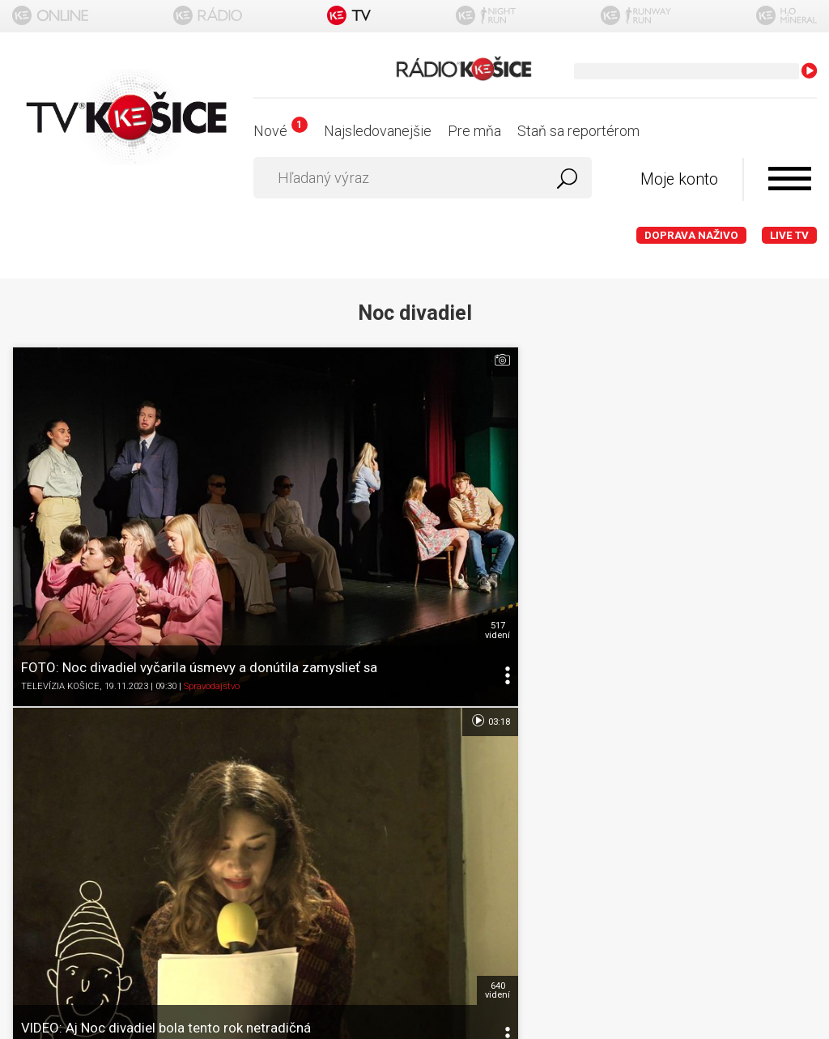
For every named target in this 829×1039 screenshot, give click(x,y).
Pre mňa (474, 130)
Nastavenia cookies (414, 740)
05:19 (788, 360)
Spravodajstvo (212, 526)
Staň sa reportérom (578, 130)
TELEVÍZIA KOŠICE (60, 526)
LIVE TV (789, 235)
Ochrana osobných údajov (415, 709)
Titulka (414, 614)
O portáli (415, 646)
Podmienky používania (414, 677)
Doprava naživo (691, 235)
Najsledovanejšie (378, 130)
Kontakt (414, 772)
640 (527, 461)
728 (795, 461)
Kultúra (467, 526)
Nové (280, 130)
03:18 (519, 360)
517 (258, 461)
